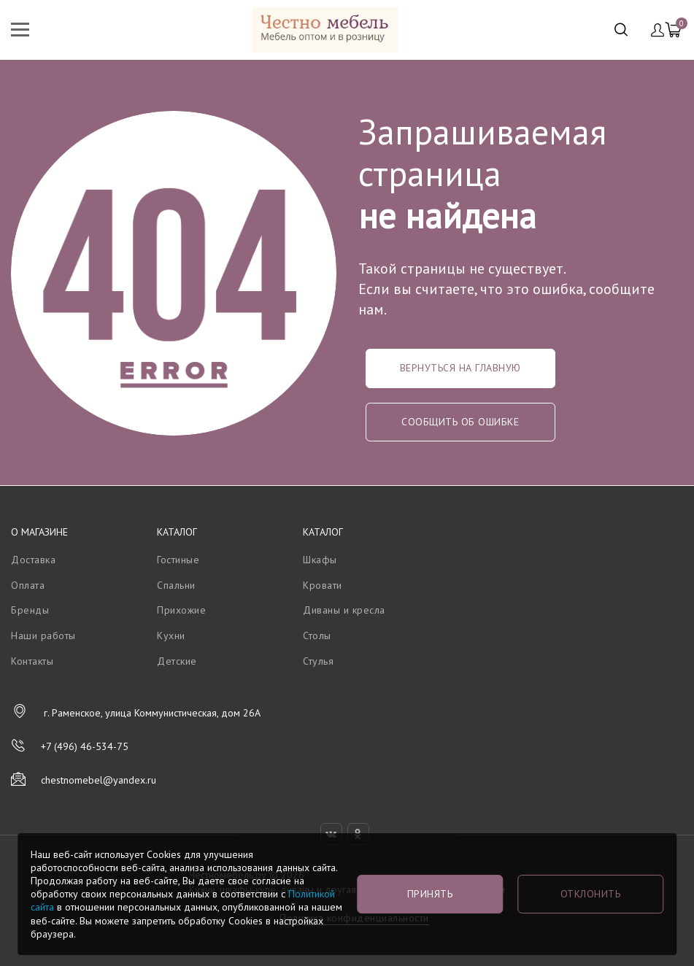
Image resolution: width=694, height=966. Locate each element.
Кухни (171, 635)
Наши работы (43, 635)
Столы (317, 635)
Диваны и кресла (344, 610)
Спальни (176, 585)
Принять (430, 893)
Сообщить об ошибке (460, 421)
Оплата (28, 585)
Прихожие (181, 610)
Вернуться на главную (460, 367)
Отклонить (590, 893)
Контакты (32, 661)
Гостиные (178, 559)
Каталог (177, 531)
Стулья (318, 661)
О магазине (39, 531)
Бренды (30, 610)
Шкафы (320, 559)
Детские (177, 661)
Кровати (322, 585)
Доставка (33, 559)
